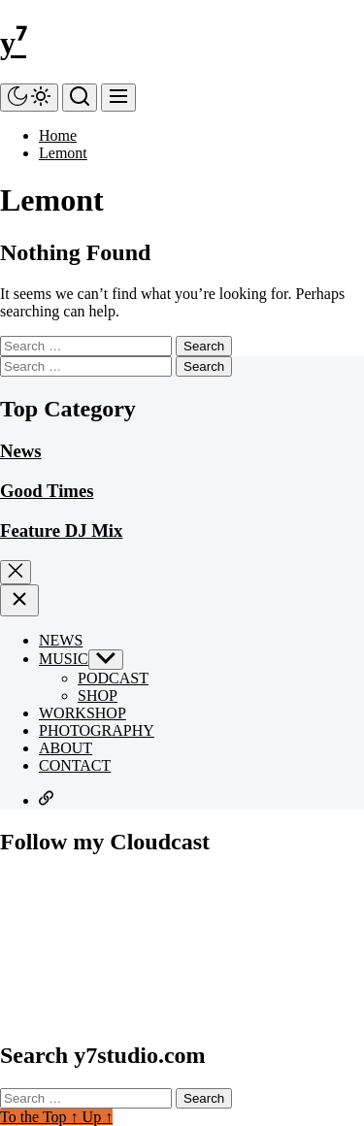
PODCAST (113, 678)
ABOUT (65, 748)
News (21, 451)
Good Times (46, 490)
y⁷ (13, 42)
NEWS (61, 640)
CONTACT (75, 765)
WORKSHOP (82, 713)
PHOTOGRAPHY (96, 730)
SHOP (97, 695)
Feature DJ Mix (61, 530)
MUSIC (63, 658)
